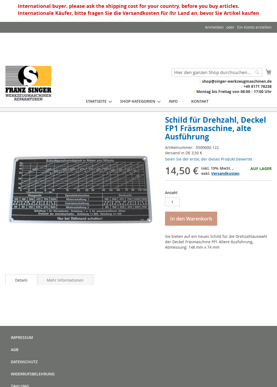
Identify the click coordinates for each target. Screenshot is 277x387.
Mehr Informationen (65, 280)
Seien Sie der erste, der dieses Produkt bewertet (208, 159)
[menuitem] (96, 101)
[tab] (21, 279)
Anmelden (214, 27)
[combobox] (217, 72)
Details (21, 280)
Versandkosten (225, 173)
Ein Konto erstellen (254, 27)
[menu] (147, 101)
